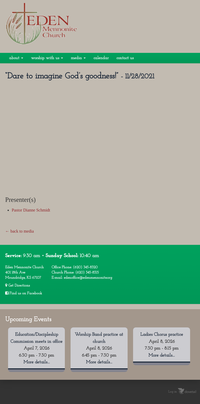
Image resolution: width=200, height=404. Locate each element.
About (16, 58)
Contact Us (125, 58)
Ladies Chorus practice (161, 334)
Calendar (101, 58)
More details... (36, 362)
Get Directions (17, 285)
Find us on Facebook (23, 293)
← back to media (19, 231)
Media (78, 58)
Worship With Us (47, 58)
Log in (172, 391)
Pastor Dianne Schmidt (31, 210)
